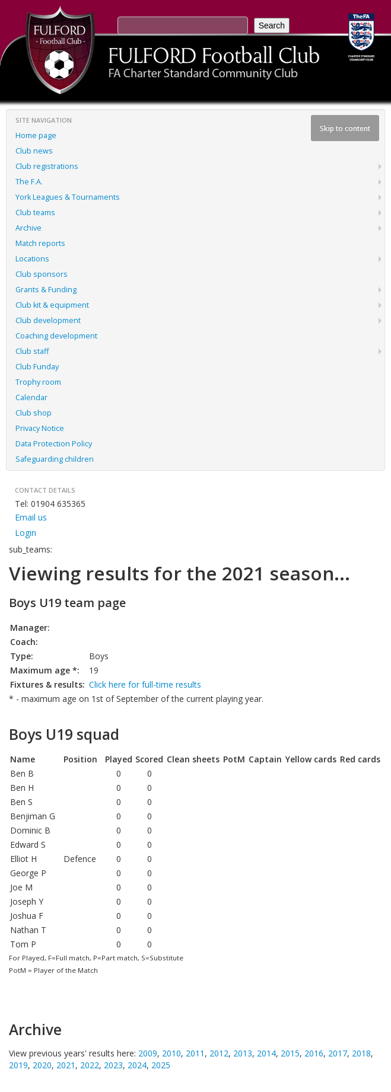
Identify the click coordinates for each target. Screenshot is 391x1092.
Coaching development (56, 336)
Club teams (35, 212)
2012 (218, 1053)
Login (25, 532)
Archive (28, 228)
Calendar (31, 397)
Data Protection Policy (53, 444)
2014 (266, 1053)
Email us (31, 517)
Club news (34, 151)
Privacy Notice (39, 428)
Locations (32, 259)
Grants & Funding (46, 290)
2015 (290, 1053)
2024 (137, 1065)
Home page (35, 135)
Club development (48, 320)
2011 (195, 1053)
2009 (147, 1053)
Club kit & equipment (52, 305)
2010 (171, 1053)
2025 (160, 1065)
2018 (361, 1053)
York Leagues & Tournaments (67, 197)
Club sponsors (41, 274)
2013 (242, 1053)
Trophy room (38, 382)
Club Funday (37, 367)
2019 (18, 1065)
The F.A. (29, 182)
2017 (337, 1053)
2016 (313, 1053)
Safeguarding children (54, 459)
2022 (89, 1065)
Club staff (32, 351)
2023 (113, 1065)
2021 (65, 1065)
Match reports (40, 243)
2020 (42, 1065)
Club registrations (46, 166)
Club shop (33, 413)
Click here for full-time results (145, 684)
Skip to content (345, 128)
